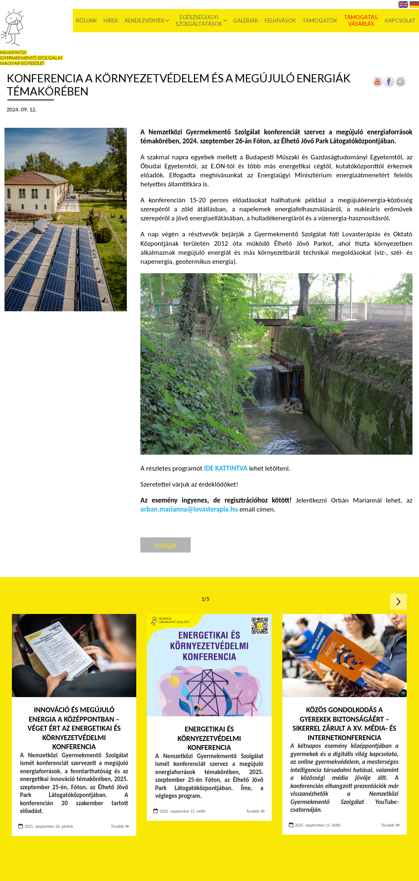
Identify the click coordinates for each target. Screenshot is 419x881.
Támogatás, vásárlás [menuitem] (361, 20)
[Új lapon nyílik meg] (388, 85)
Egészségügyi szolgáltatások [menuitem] (199, 20)
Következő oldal (398, 601)
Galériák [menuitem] (245, 20)
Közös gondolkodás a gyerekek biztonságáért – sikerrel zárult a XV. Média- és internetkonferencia (344, 723)
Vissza (165, 545)
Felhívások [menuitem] (280, 20)
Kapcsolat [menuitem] (400, 20)
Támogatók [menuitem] (319, 20)
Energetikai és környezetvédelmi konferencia (209, 738)
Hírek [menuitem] (111, 20)
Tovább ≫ (120, 826)
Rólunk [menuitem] (86, 20)
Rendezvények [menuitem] (144, 20)
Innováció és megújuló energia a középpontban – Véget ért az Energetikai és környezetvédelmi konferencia (74, 728)
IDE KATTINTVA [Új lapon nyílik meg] (226, 468)
